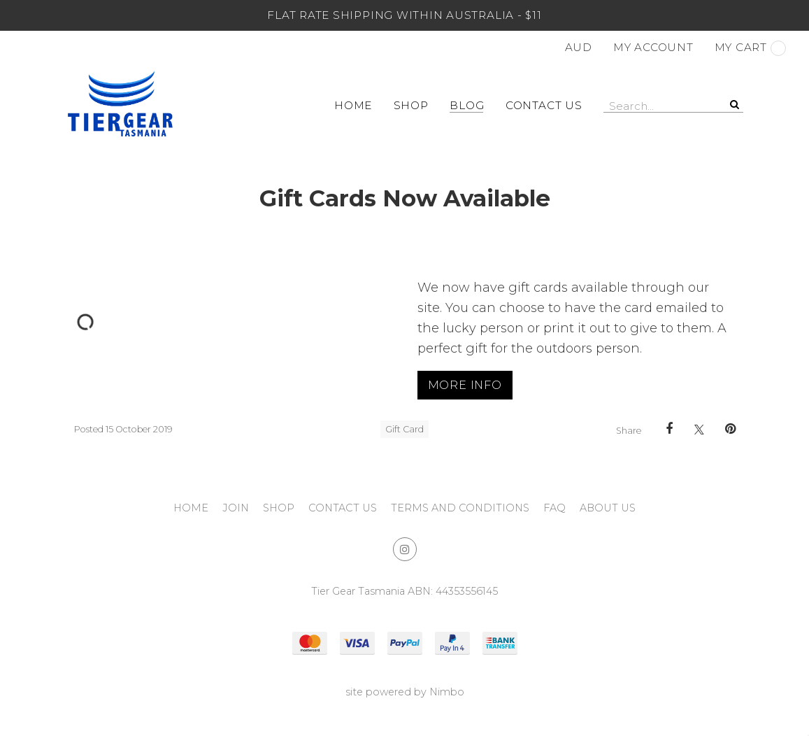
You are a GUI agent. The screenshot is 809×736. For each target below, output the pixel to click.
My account (653, 47)
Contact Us (544, 105)
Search (732, 104)
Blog (467, 105)
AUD (578, 47)
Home (353, 105)
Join (235, 508)
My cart (750, 48)
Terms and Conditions (460, 508)
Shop (411, 105)
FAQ (554, 508)
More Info (465, 385)
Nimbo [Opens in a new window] (446, 692)
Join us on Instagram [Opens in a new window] (405, 549)
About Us (608, 508)
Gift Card (404, 429)
